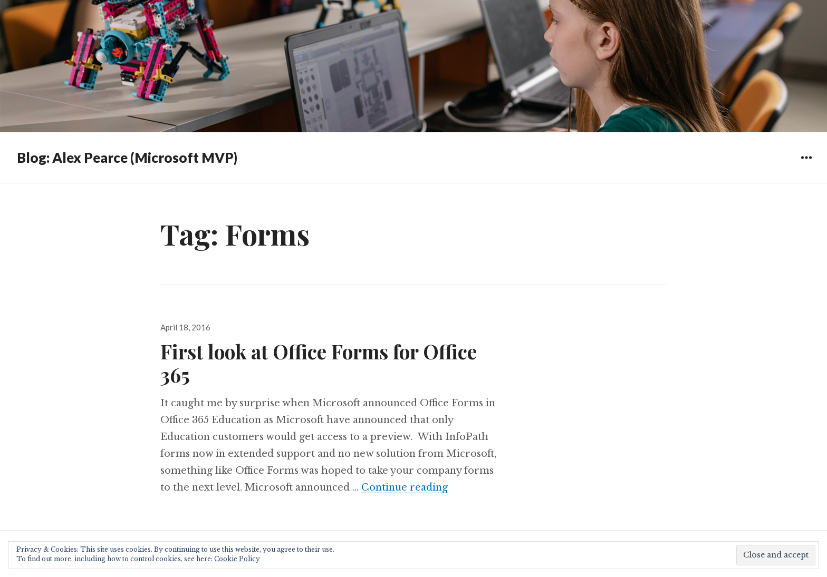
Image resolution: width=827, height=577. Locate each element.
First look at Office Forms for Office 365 (318, 362)
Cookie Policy (237, 559)
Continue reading (404, 487)
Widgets (806, 165)
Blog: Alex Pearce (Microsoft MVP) (127, 157)
